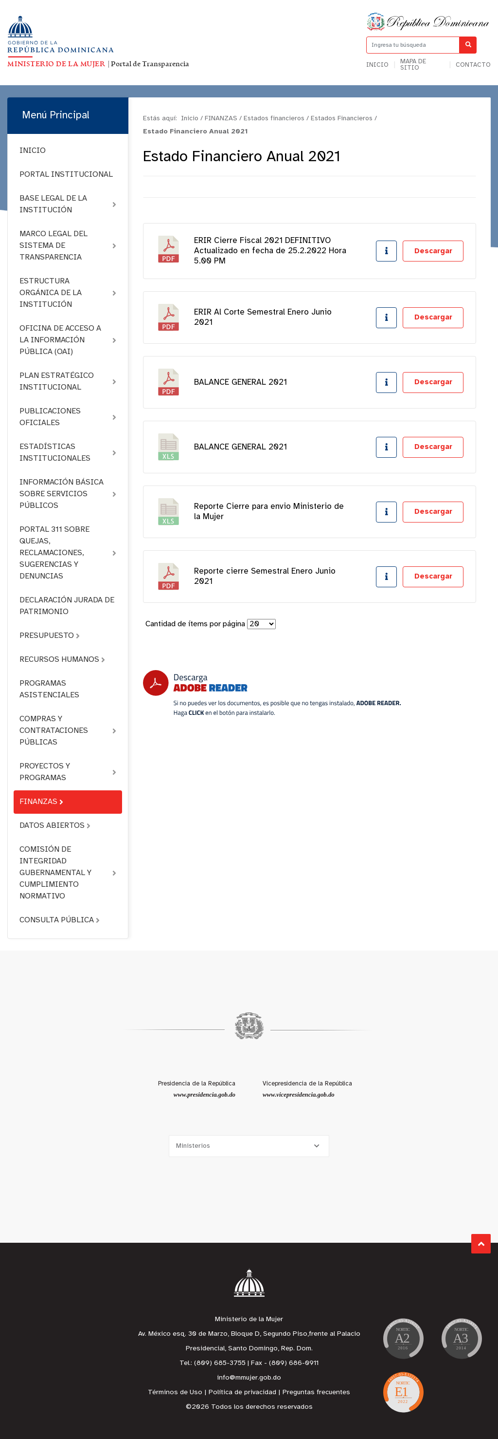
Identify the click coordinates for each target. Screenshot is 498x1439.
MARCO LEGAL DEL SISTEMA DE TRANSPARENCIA (67, 246)
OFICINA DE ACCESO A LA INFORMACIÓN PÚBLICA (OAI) (67, 340)
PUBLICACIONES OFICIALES (67, 417)
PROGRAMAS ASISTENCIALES (49, 689)
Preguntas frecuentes (316, 1392)
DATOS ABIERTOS (54, 826)
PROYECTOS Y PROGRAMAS (67, 772)
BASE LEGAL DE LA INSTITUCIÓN (67, 204)
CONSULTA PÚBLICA (59, 920)
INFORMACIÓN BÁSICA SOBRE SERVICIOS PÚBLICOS (67, 494)
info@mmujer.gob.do (249, 1378)
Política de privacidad (242, 1392)
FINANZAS (41, 802)
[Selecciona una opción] (249, 1146)
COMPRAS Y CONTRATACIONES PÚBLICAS (67, 731)
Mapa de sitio (413, 64)
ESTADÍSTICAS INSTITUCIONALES (67, 453)
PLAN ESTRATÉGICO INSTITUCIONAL (67, 382)
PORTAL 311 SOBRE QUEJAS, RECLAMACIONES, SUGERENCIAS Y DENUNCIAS (67, 552)
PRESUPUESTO (49, 636)
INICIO (32, 151)
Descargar (433, 251)
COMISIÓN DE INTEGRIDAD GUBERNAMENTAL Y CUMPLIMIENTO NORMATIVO (67, 872)
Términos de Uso (175, 1392)
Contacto (473, 65)
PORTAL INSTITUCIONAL (66, 174)
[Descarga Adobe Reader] (272, 693)
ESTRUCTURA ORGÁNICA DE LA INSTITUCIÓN (67, 293)
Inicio (377, 65)
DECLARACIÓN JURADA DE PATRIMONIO (66, 606)
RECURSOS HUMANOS (62, 659)
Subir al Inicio (481, 1244)
